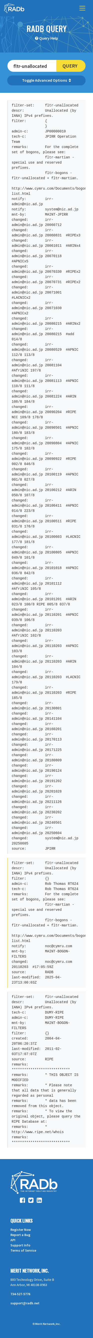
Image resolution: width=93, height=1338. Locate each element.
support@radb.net (24, 1303)
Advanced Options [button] (53, 80)
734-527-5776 (20, 1294)
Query (69, 66)
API (12, 1240)
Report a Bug (20, 1235)
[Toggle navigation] (82, 8)
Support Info (20, 1245)
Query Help (48, 38)
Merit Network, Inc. (29, 1270)
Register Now (20, 1229)
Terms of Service (23, 1250)
